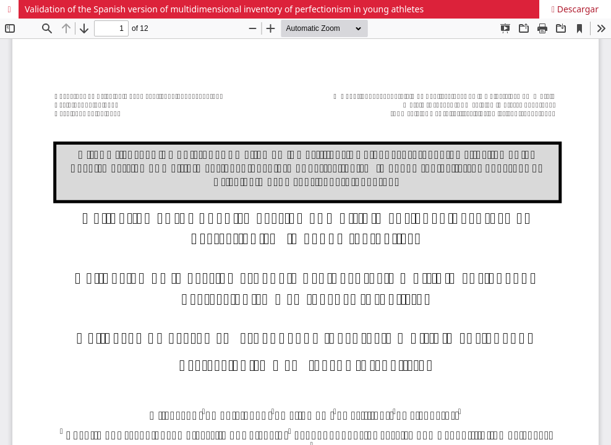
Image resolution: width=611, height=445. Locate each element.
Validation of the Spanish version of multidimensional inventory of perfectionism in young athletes (224, 9)
